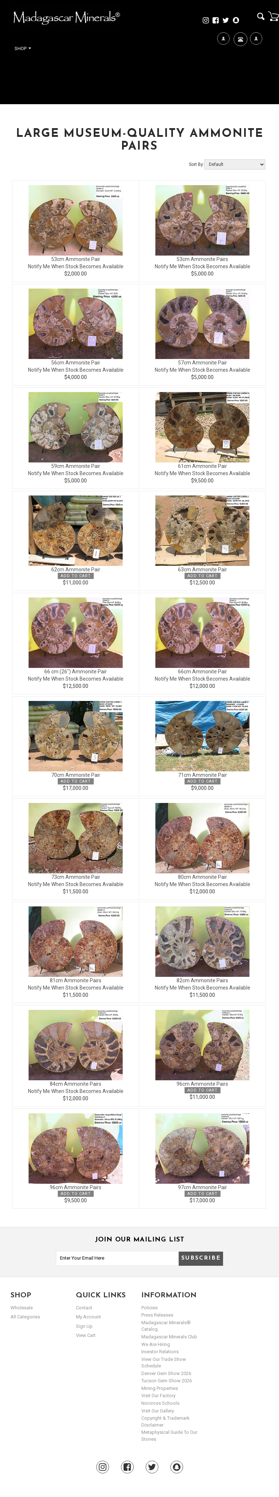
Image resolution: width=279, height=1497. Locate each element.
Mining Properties (159, 1388)
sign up (84, 1326)
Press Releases (157, 1315)
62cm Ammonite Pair (75, 569)
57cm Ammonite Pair (202, 363)
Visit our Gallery (157, 1411)
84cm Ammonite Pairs (75, 1084)
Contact (240, 48)
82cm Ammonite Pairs (202, 980)
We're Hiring (223, 62)
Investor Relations (160, 1351)
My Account (256, 62)
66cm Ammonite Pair (202, 671)
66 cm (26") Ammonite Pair (75, 671)
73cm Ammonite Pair (75, 877)
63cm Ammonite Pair (202, 569)
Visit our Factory (158, 1395)
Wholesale (22, 1307)
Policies (149, 1307)
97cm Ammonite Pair (202, 1187)
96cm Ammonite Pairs (202, 1084)
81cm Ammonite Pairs (75, 980)
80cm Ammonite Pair (202, 877)
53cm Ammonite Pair (75, 259)
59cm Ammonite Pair (75, 466)
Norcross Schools (160, 1403)
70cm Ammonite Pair (75, 775)
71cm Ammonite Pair (202, 775)
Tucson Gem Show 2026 (166, 1380)
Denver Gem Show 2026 (166, 1373)
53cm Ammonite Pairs (202, 259)
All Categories (25, 1316)
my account (88, 1316)
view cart (86, 1335)
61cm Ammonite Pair (202, 466)
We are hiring (155, 1344)
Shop (23, 48)
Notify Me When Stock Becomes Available (76, 266)
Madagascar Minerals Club (169, 1336)
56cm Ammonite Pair (75, 363)
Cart (273, 15)
